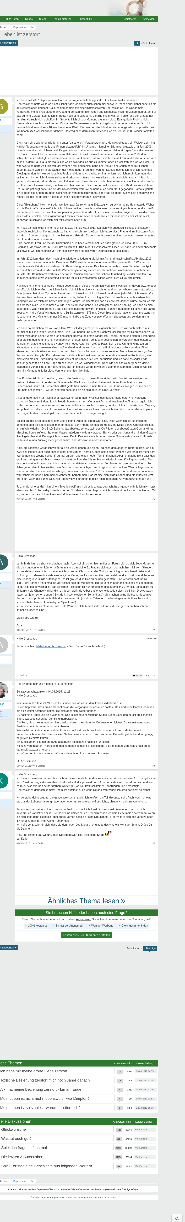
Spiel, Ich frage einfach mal (24, 1148)
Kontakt (46, 1197)
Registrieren (130, 18)
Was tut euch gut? (16, 1138)
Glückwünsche (13, 1129)
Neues (28, 18)
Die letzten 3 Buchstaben (22, 1157)
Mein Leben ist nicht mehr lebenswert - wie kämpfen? (45, 1098)
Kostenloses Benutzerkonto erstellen (86, 935)
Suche (43, 18)
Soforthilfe (86, 18)
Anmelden (149, 18)
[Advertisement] (86, 527)
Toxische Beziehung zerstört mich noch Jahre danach (45, 1080)
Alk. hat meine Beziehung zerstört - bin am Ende (40, 1089)
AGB (103, 1197)
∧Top (177, 1218)
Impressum (57, 1197)
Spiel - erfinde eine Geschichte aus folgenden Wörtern (46, 1166)
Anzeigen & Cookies (89, 1197)
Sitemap (112, 1197)
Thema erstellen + (63, 18)
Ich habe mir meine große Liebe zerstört (33, 1071)
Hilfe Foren (12, 18)
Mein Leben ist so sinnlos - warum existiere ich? (40, 1108)
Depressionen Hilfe (23, 1181)
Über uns (35, 1197)
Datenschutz (71, 1197)
